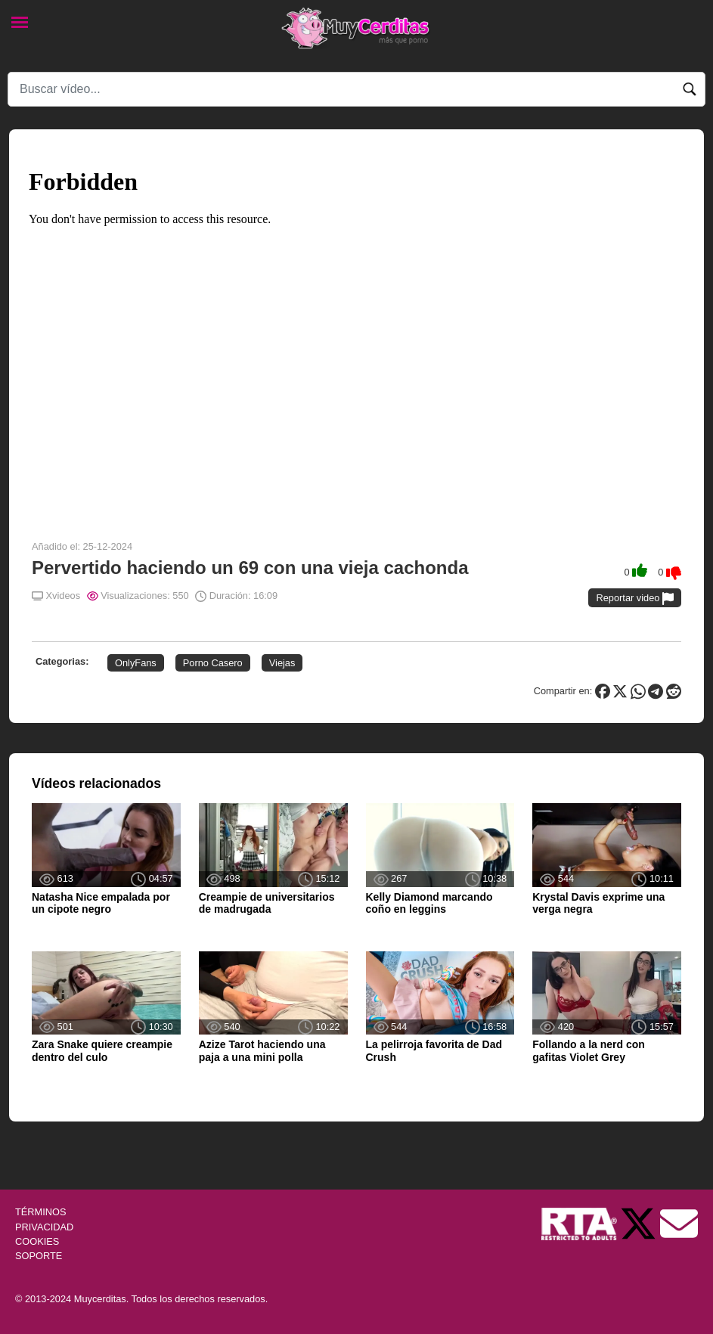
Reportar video (635, 598)
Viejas (282, 663)
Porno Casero (213, 663)
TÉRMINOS (41, 1212)
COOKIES (37, 1241)
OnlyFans (136, 663)
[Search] (356, 89)
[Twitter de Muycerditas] (639, 1223)
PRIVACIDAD (44, 1227)
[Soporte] (679, 1223)
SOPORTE (38, 1255)
